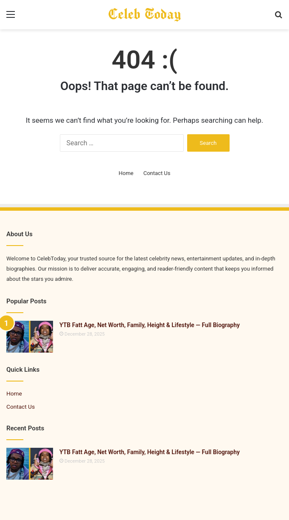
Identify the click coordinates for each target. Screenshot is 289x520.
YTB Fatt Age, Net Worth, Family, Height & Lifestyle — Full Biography (149, 325)
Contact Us (157, 173)
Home (125, 173)
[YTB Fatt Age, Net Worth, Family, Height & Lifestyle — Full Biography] (29, 337)
